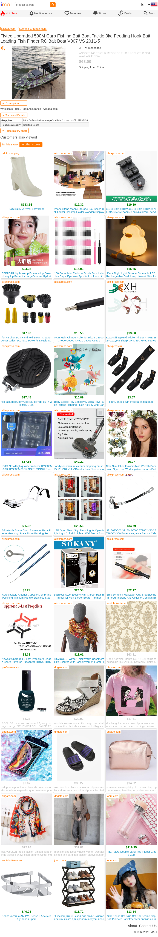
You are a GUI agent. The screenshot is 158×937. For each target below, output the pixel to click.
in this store (10, 144)
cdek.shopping (10, 153)
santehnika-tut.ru (117, 603)
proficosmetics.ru (12, 667)
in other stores (31, 144)
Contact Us (148, 926)
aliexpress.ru (114, 345)
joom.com (112, 795)
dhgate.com (61, 667)
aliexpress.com (63, 153)
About (132, 926)
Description (10, 103)
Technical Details (13, 115)
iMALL (153, 931)
